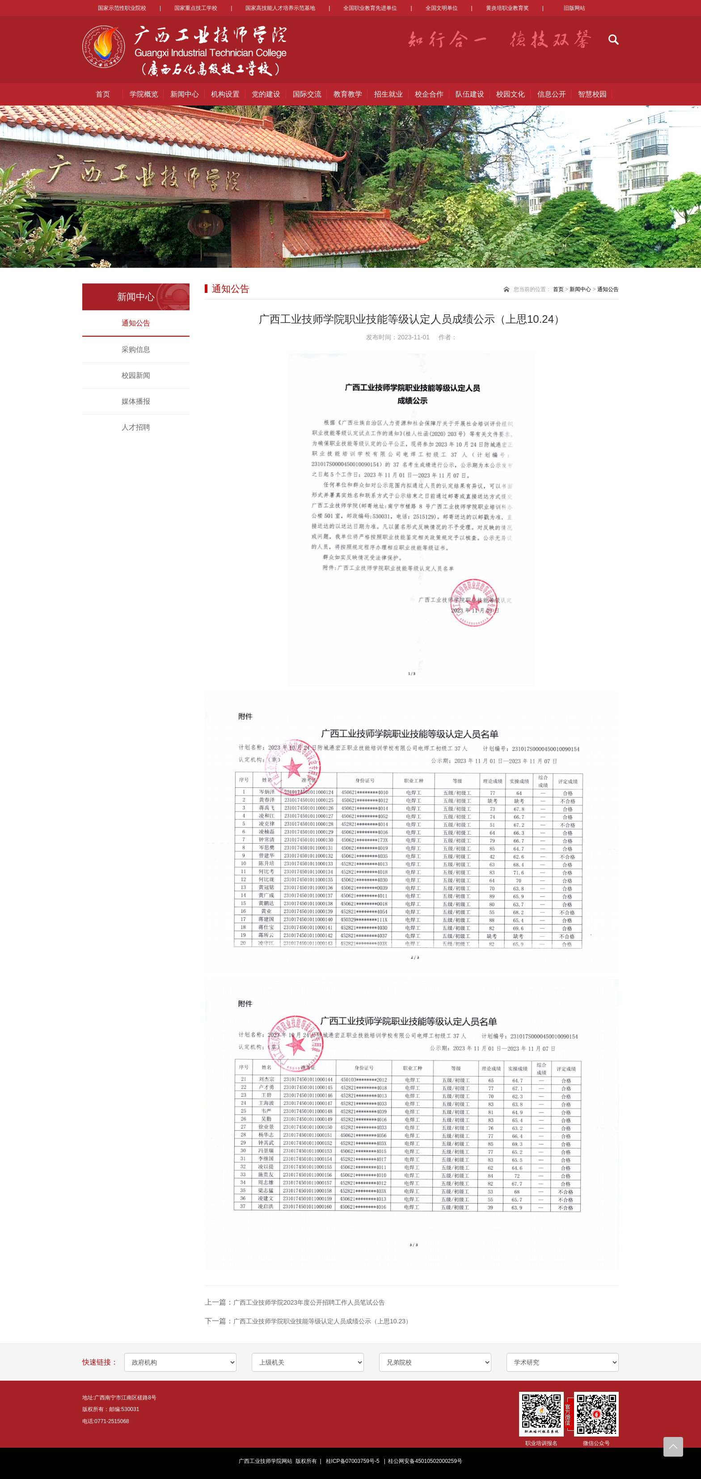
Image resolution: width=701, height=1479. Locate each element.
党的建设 (266, 94)
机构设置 (225, 94)
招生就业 (388, 94)
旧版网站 (574, 8)
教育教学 (348, 94)
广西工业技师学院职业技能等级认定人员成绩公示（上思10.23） (322, 1321)
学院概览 (144, 94)
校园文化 (510, 94)
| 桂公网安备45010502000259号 (421, 1461)
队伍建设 (470, 94)
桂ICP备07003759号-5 (353, 1461)
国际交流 (307, 94)
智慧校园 (592, 94)
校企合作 (429, 94)
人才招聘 (136, 427)
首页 (103, 94)
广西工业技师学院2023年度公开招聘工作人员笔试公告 (309, 1302)
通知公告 (136, 323)
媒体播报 (136, 401)
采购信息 (136, 349)
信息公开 (551, 94)
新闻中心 (184, 94)
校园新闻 (136, 375)
